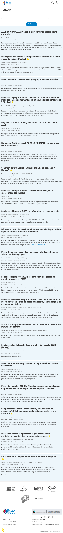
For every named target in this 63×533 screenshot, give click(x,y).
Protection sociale (24, 235)
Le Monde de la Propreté (38, 522)
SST (22, 258)
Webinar (33, 105)
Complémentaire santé (28, 330)
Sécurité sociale (23, 62)
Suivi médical (32, 174)
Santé (16, 214)
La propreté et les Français (38, 519)
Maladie (8, 62)
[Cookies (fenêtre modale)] (3, 530)
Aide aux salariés (32, 307)
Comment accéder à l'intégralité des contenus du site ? (45, 524)
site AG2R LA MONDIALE (38, 245)
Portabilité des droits (32, 462)
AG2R (7, 37)
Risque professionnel (24, 214)
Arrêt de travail (17, 174)
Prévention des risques (14, 258)
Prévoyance (13, 62)
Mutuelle (11, 105)
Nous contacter (6, 519)
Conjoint (39, 307)
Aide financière (17, 105)
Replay (29, 105)
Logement (24, 105)
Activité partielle (28, 439)
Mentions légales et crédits (9, 524)
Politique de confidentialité (9, 522)
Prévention (12, 282)
